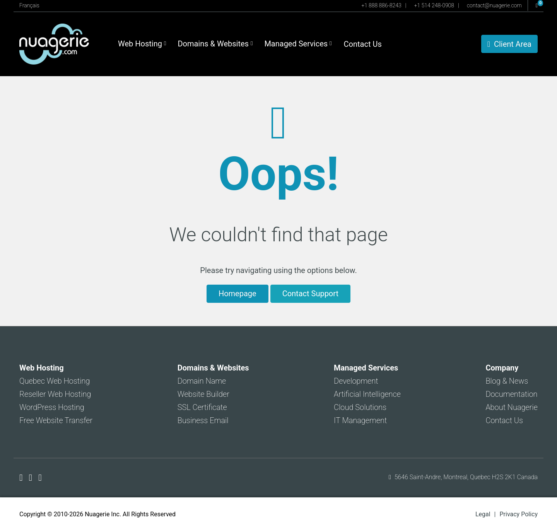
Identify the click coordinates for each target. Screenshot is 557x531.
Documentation (511, 394)
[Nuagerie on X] (32, 477)
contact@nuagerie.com (494, 5)
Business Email (203, 420)
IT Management (360, 420)
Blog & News (506, 381)
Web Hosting (142, 43)
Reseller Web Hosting (55, 394)
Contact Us (363, 44)
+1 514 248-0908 (434, 5)
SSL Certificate (202, 407)
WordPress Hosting (51, 407)
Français (29, 5)
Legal (482, 514)
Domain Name (202, 381)
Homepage (237, 293)
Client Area (509, 44)
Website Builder (203, 394)
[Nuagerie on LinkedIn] (40, 477)
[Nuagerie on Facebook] (22, 477)
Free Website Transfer (55, 420)
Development (356, 381)
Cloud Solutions (360, 407)
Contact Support (310, 293)
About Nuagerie (511, 407)
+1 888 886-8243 (381, 5)
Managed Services (297, 43)
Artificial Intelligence (367, 394)
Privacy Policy (519, 514)
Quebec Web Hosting (54, 381)
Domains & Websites (215, 43)
